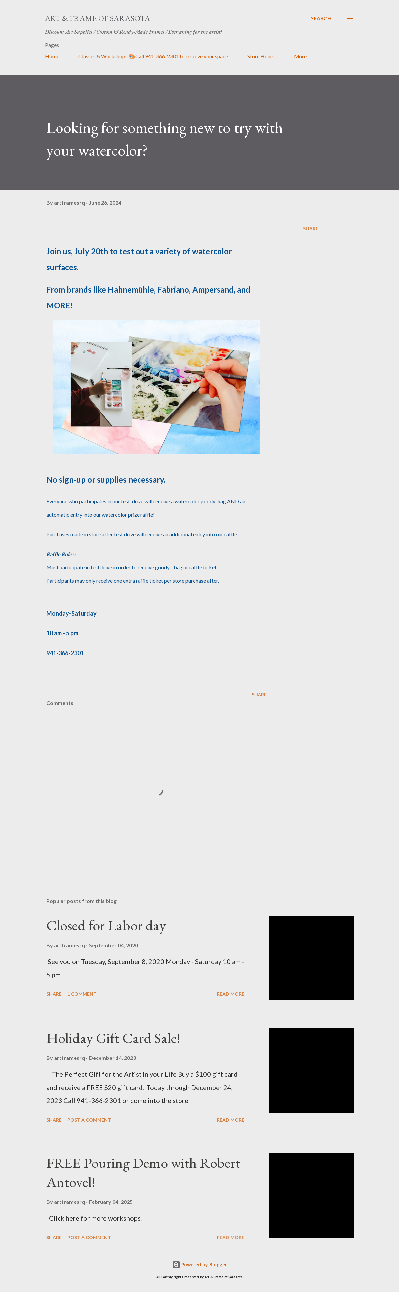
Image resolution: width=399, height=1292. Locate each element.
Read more (230, 994)
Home (52, 56)
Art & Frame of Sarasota (97, 18)
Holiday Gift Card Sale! (113, 1037)
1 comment (82, 994)
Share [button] (310, 228)
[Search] (321, 18)
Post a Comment (89, 1120)
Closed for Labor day (106, 925)
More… (302, 56)
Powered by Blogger (199, 1264)
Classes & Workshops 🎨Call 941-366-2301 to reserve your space (153, 56)
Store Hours (261, 56)
